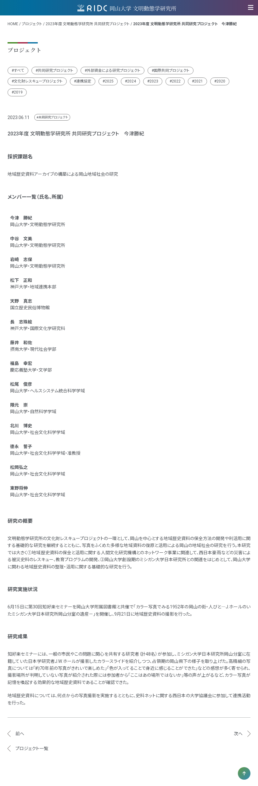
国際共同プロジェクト (171, 70)
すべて (19, 70)
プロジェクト (32, 24)
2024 (131, 81)
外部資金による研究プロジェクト (113, 70)
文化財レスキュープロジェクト (38, 81)
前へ (19, 733)
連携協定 (83, 81)
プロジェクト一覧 (31, 748)
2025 (109, 81)
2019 (18, 92)
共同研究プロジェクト (55, 70)
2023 (153, 81)
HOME (13, 24)
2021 (198, 81)
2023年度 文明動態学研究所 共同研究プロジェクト (88, 24)
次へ (238, 733)
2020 (220, 81)
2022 (176, 81)
